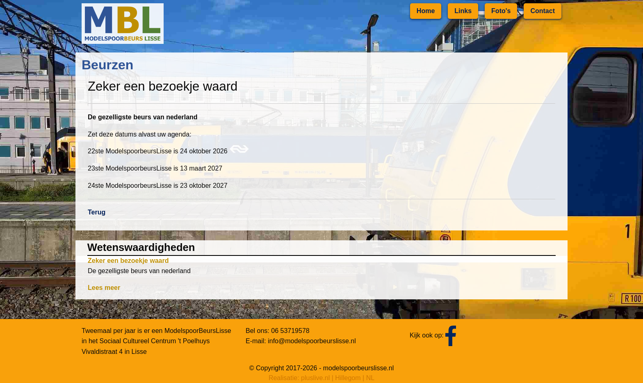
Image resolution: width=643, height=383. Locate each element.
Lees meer (104, 287)
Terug (96, 212)
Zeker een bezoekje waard (128, 260)
